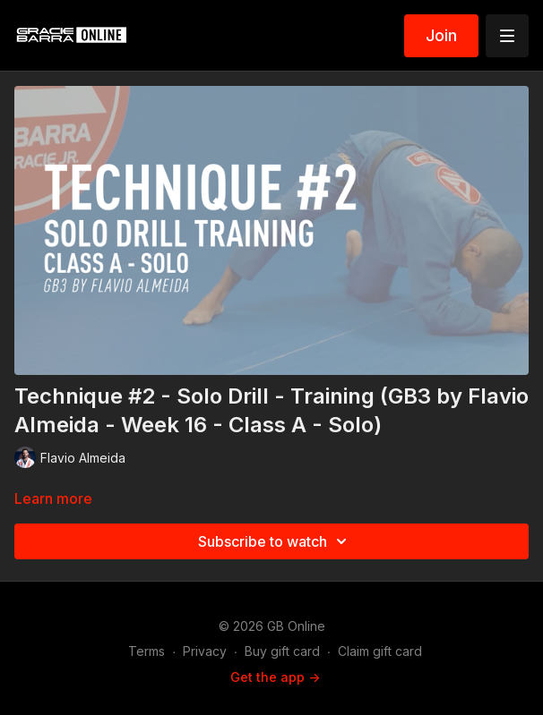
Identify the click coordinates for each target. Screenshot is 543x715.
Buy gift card (282, 651)
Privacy (205, 651)
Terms (146, 651)
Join (441, 35)
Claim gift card (380, 651)
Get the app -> (275, 677)
